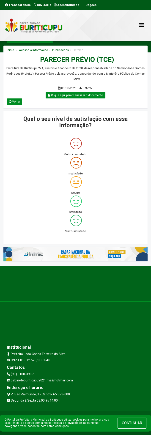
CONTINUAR (132, 423)
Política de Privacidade (67, 422)
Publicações (60, 50)
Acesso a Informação (33, 50)
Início (10, 50)
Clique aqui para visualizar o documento (75, 95)
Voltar (14, 101)
